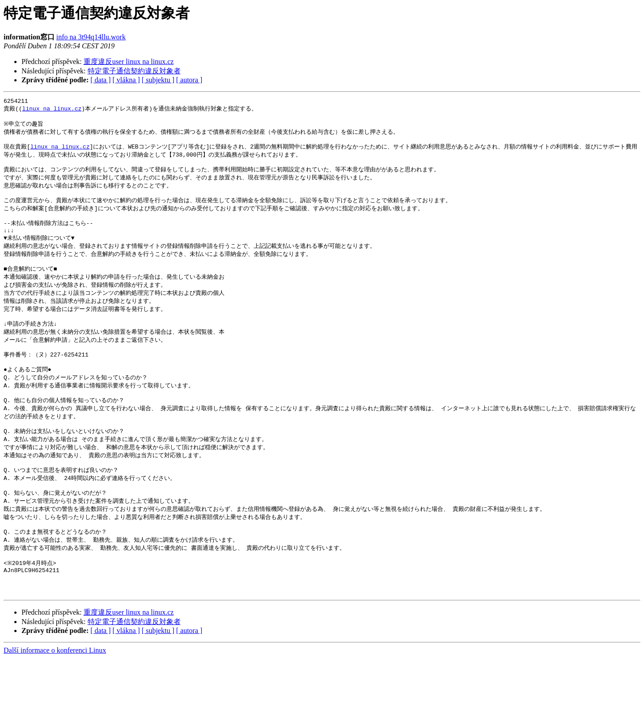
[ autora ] (189, 80)
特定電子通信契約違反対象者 (134, 71)
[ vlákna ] (126, 80)
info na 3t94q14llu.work (91, 37)
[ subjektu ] (158, 80)
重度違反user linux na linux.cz (129, 61)
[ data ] (100, 80)
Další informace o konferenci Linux (55, 697)
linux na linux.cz (52, 110)
